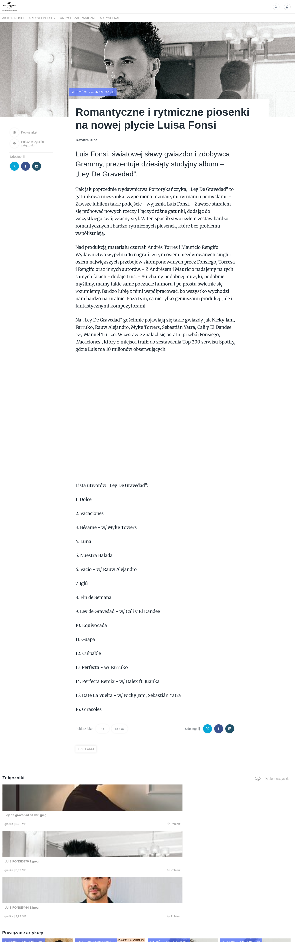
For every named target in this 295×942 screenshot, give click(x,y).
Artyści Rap (110, 18)
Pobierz (63, 824)
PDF (102, 728)
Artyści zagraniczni (77, 18)
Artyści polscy (42, 18)
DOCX (119, 728)
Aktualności (13, 18)
